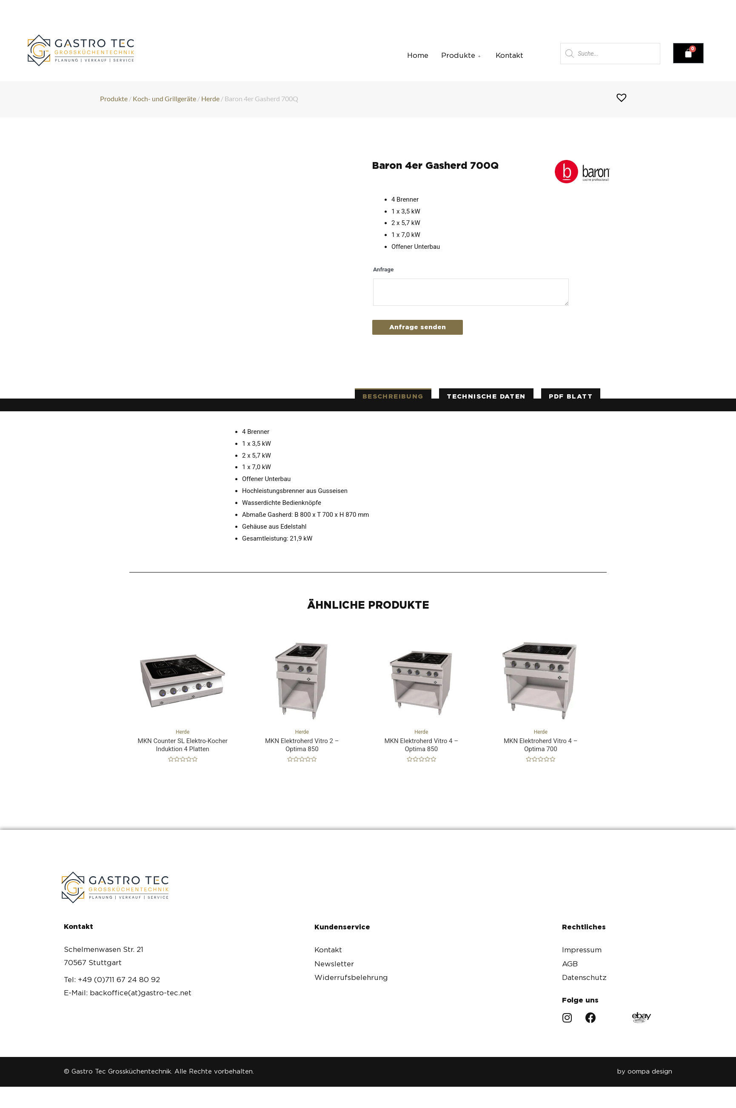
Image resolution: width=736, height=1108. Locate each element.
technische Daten (486, 396)
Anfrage (383, 269)
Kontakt (509, 55)
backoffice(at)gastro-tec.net (285, 7)
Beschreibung (393, 396)
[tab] (393, 396)
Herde (210, 98)
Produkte (461, 55)
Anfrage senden (417, 327)
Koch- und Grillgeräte (164, 98)
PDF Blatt (571, 396)
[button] (603, 7)
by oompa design (644, 1071)
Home (417, 55)
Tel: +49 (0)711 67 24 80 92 (112, 979)
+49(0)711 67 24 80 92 (148, 7)
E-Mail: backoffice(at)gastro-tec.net (127, 992)
